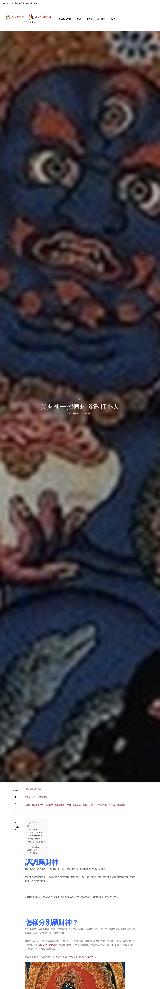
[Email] (15, 809)
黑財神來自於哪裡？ (36, 835)
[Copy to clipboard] (15, 822)
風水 (35, 3)
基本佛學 (29, 3)
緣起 (16, 3)
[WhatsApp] (15, 816)
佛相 (79, 400)
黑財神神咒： (37, 847)
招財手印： (36, 844)
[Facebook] (15, 797)
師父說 (21, 3)
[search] (119, 18)
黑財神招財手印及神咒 (37, 841)
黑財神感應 (32, 850)
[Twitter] (15, 803)
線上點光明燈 (8, 3)
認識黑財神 (32, 829)
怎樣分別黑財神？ (35, 832)
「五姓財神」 (33, 853)
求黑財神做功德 (34, 838)
